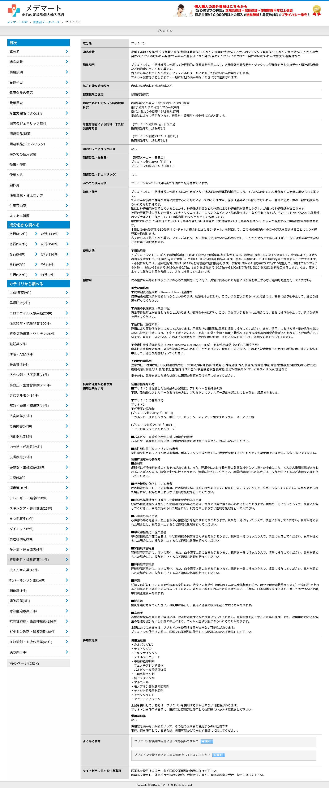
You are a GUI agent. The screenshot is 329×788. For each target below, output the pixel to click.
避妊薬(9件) (18, 344)
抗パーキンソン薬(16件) (27, 580)
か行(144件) (49, 234)
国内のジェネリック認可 (27, 123)
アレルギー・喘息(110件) (28, 498)
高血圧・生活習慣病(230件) (30, 385)
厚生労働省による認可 (26, 113)
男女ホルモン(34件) (24, 395)
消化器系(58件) (20, 436)
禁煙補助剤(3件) (21, 539)
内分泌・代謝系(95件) (25, 447)
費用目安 (16, 103)
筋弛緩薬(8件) (19, 601)
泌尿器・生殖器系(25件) (27, 467)
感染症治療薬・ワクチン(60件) (32, 334)
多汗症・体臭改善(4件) (26, 549)
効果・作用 (17, 164)
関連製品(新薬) (20, 134)
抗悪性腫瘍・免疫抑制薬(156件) (33, 621)
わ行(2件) (48, 275)
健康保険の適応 (21, 93)
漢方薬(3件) (18, 652)
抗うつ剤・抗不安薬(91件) (29, 375)
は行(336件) (49, 254)
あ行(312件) (18, 234)
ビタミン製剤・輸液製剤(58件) (32, 632)
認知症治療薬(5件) (23, 611)
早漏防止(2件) (19, 303)
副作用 (14, 185)
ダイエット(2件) (21, 529)
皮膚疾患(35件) (20, 457)
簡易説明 (16, 72)
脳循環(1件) (18, 590)
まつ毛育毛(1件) (21, 519)
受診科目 (16, 82)
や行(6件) (48, 264)
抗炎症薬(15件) (20, 416)
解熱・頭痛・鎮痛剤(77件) (29, 406)
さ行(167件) (18, 244)
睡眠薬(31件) (19, 364)
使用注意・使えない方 (26, 195)
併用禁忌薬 (17, 206)
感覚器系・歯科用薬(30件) (29, 560)
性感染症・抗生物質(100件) (30, 323)
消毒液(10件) (19, 488)
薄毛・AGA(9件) (21, 354)
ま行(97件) (17, 264)
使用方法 (16, 175)
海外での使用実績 (22, 154)
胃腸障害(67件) (20, 426)
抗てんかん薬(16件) (24, 570)
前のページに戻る (24, 663)
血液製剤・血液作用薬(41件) (30, 642)
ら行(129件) (18, 275)
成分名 (14, 51)
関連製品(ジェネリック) (27, 144)
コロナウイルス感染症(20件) (30, 313)
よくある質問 (19, 216)
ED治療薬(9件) (20, 293)
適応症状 (16, 62)
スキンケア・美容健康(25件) (30, 508)
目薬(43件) (17, 477)
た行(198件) (49, 244)
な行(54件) (17, 254)
